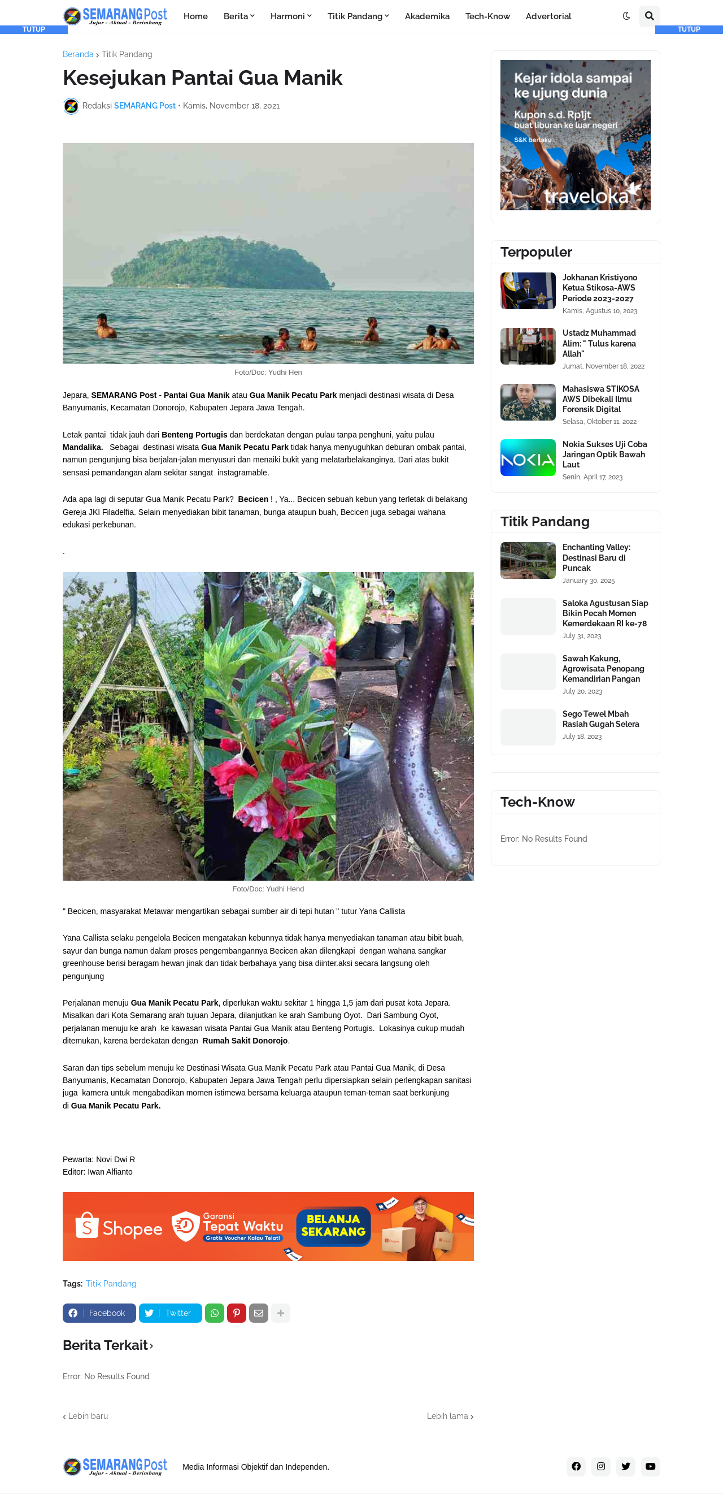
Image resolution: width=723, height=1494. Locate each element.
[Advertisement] (34, 203)
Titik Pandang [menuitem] (355, 16)
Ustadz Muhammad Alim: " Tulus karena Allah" (599, 343)
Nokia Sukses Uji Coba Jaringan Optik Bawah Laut (605, 454)
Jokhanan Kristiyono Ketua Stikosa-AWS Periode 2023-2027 (600, 287)
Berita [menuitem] (236, 16)
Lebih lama (447, 1416)
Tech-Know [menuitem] (487, 16)
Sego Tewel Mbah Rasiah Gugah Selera (601, 719)
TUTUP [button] (34, 29)
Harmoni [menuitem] (288, 16)
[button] (626, 16)
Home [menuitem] (196, 16)
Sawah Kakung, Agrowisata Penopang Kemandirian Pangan (603, 668)
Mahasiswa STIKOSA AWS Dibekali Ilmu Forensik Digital (601, 399)
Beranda (78, 54)
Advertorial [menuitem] (549, 16)
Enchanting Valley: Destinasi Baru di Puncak (596, 557)
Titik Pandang (127, 54)
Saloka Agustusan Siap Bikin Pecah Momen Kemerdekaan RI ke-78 (605, 613)
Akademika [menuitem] (427, 16)
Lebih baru (88, 1416)
